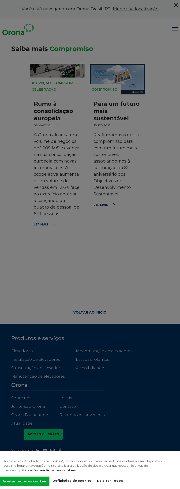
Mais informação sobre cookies (49, 474)
